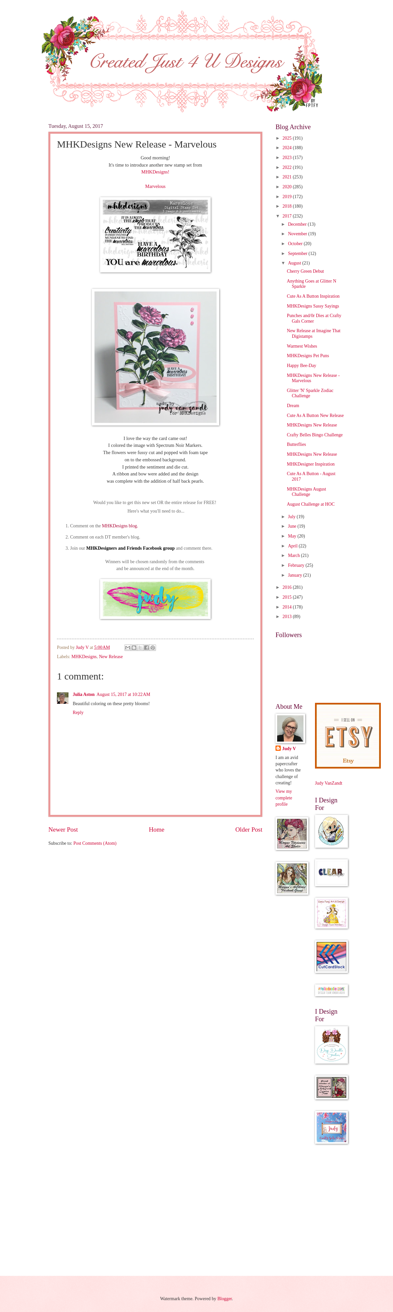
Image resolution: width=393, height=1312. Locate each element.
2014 (287, 607)
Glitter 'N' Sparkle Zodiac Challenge (310, 393)
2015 (287, 597)
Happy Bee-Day (301, 365)
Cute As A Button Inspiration (313, 296)
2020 (287, 186)
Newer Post (63, 829)
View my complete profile (283, 798)
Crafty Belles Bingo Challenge (315, 434)
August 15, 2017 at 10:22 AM (123, 694)
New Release (111, 656)
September (298, 253)
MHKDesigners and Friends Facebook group (130, 548)
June (293, 526)
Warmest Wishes (302, 346)
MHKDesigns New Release (312, 425)
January (295, 575)
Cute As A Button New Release (315, 415)
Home (156, 829)
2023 (287, 157)
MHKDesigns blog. (119, 525)
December (298, 224)
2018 (287, 206)
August (295, 263)
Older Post (248, 829)
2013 (287, 616)
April (293, 545)
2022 (287, 167)
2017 (287, 216)
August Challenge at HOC (310, 504)
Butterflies (296, 444)
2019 (287, 196)
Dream (293, 405)
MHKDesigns (84, 656)
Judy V (289, 748)
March (294, 555)
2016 (287, 587)
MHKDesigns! (155, 171)
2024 (287, 147)
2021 (287, 176)
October (296, 243)
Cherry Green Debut (305, 271)
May (293, 536)
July (292, 516)
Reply (78, 712)
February (296, 565)
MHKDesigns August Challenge (306, 492)
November (298, 233)
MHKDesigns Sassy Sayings (313, 306)
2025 (287, 138)
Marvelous (155, 186)
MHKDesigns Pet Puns (308, 355)
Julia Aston (83, 694)
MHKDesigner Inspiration (310, 464)
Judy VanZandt (328, 783)
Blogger (224, 1298)
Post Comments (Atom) (95, 843)
